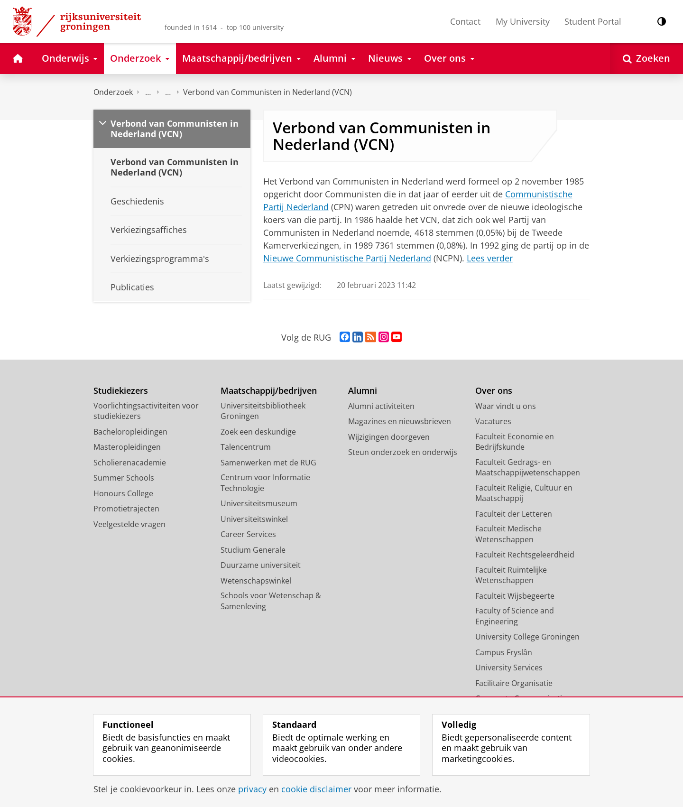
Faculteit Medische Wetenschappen (508, 534)
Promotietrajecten (126, 508)
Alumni (362, 390)
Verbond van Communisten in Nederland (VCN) (267, 92)
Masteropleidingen (127, 447)
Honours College (123, 493)
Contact (465, 21)
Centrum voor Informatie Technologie (265, 482)
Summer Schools (123, 478)
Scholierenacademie (129, 462)
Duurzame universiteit (261, 565)
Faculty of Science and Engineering (514, 616)
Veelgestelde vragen (129, 524)
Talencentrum (246, 447)
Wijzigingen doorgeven (389, 437)
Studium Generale (253, 550)
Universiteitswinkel (254, 519)
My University (523, 21)
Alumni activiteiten (381, 406)
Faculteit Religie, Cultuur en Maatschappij (523, 493)
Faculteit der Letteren (513, 514)
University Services (509, 667)
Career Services (248, 534)
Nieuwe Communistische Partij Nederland (347, 258)
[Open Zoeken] (646, 58)
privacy (252, 789)
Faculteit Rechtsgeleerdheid (524, 554)
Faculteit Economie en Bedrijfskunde (514, 442)
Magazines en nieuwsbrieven (399, 421)
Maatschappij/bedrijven (269, 390)
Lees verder (490, 258)
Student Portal (592, 21)
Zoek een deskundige (258, 432)
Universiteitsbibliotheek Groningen (263, 411)
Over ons (493, 390)
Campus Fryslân (503, 652)
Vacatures (493, 421)
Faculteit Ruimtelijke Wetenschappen (511, 575)
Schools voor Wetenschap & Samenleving (271, 601)
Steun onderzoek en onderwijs (402, 452)
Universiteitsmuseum (259, 503)
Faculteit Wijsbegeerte (514, 596)
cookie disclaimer (316, 789)
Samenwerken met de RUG (268, 462)
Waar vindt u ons (505, 406)
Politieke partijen (168, 92)
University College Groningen (527, 636)
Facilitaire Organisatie (514, 683)
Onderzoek (113, 92)
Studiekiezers (120, 390)
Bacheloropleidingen (130, 432)
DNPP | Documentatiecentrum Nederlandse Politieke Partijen (148, 92)
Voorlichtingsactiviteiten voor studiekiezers (146, 411)
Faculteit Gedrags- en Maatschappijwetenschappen (527, 467)
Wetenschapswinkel (256, 580)
